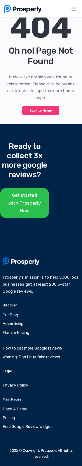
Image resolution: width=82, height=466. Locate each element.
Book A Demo (15, 409)
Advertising (13, 323)
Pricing (9, 417)
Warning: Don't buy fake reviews (31, 357)
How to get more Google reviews (32, 348)
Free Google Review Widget (27, 426)
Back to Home (41, 111)
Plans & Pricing (16, 332)
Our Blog (10, 315)
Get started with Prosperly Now (24, 202)
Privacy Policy (15, 385)
